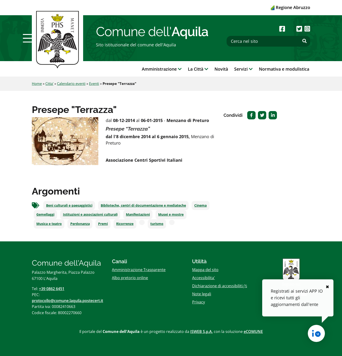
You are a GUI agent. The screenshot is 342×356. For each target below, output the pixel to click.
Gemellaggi (45, 214)
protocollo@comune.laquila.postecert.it (67, 300)
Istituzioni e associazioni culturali (90, 214)
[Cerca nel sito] (268, 41)
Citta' (49, 83)
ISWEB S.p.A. (201, 331)
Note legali (201, 294)
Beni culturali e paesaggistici (69, 205)
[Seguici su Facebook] (282, 28)
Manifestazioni (138, 214)
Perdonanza (80, 224)
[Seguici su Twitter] (299, 28)
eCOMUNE (253, 331)
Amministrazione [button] (162, 69)
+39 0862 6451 (51, 288)
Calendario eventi (71, 83)
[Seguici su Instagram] (307, 28)
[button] (29, 38)
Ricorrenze (124, 224)
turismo (156, 224)
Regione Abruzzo (290, 7)
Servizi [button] (243, 69)
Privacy (198, 302)
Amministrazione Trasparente (139, 269)
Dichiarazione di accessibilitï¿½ (219, 285)
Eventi (94, 83)
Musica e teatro (49, 224)
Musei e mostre (171, 214)
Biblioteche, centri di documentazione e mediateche (143, 205)
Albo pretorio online (130, 277)
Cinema (200, 205)
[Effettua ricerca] (304, 41)
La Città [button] (198, 69)
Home (37, 83)
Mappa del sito (205, 269)
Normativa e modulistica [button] (284, 69)
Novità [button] (221, 69)
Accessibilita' (203, 277)
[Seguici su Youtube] (290, 28)
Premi (103, 224)
